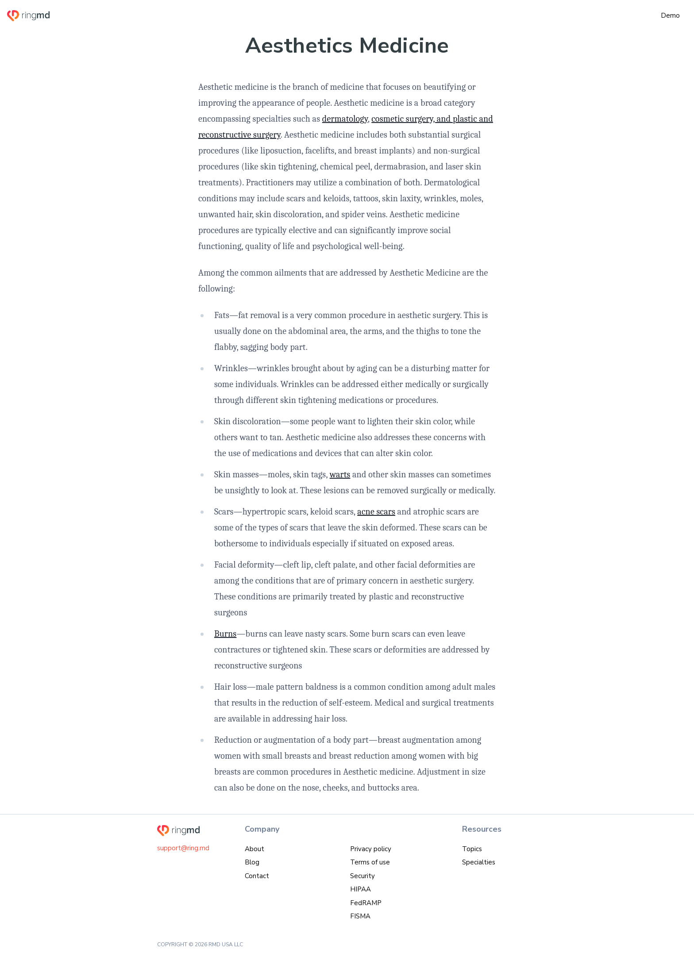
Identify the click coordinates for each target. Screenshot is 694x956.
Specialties (478, 862)
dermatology (345, 119)
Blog (252, 862)
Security (362, 876)
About (254, 849)
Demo (670, 15)
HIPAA (360, 889)
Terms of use (370, 862)
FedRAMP (366, 902)
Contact (257, 876)
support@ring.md (183, 848)
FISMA (360, 916)
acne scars (376, 512)
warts (340, 474)
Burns (225, 634)
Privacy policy (370, 849)
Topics (472, 849)
